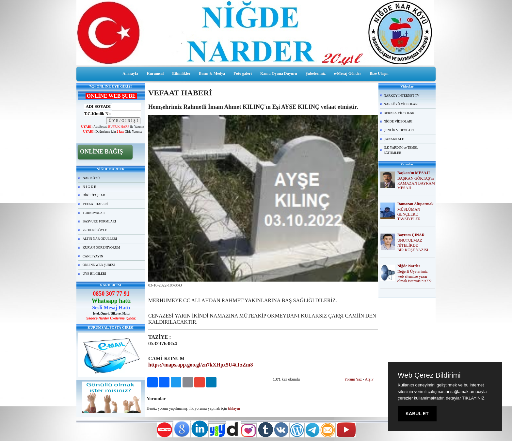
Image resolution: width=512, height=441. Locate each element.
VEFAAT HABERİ (95, 204)
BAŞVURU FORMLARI (99, 221)
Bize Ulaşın (379, 73)
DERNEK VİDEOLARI (399, 113)
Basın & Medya (212, 73)
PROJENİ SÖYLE (95, 230)
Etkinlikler (181, 73)
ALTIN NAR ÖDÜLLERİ (100, 238)
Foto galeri (242, 73)
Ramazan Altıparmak (415, 204)
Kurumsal (155, 73)
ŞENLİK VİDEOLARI (399, 130)
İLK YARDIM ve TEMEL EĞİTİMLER (401, 150)
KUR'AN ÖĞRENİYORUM (101, 247)
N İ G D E (89, 186)
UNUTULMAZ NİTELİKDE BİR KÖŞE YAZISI (412, 245)
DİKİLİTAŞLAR (94, 195)
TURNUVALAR (94, 213)
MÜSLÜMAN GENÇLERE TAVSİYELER (409, 214)
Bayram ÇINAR (411, 235)
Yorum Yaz (353, 379)
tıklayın (234, 408)
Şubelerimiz (316, 73)
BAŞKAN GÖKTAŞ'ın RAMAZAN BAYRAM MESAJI (416, 183)
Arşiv (369, 379)
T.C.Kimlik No (97, 113)
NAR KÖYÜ (91, 178)
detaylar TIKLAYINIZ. (466, 398)
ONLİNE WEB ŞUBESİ (99, 265)
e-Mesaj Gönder (347, 73)
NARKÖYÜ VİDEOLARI (401, 104)
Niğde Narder (408, 266)
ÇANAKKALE (394, 139)
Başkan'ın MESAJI (413, 173)
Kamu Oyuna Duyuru (278, 73)
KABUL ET (417, 413)
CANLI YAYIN (93, 256)
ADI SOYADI (97, 106)
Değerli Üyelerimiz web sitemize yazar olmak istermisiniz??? (414, 276)
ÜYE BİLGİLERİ (94, 273)
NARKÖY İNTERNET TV (401, 95)
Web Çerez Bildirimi (429, 375)
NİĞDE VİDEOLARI (398, 121)
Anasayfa (130, 73)
